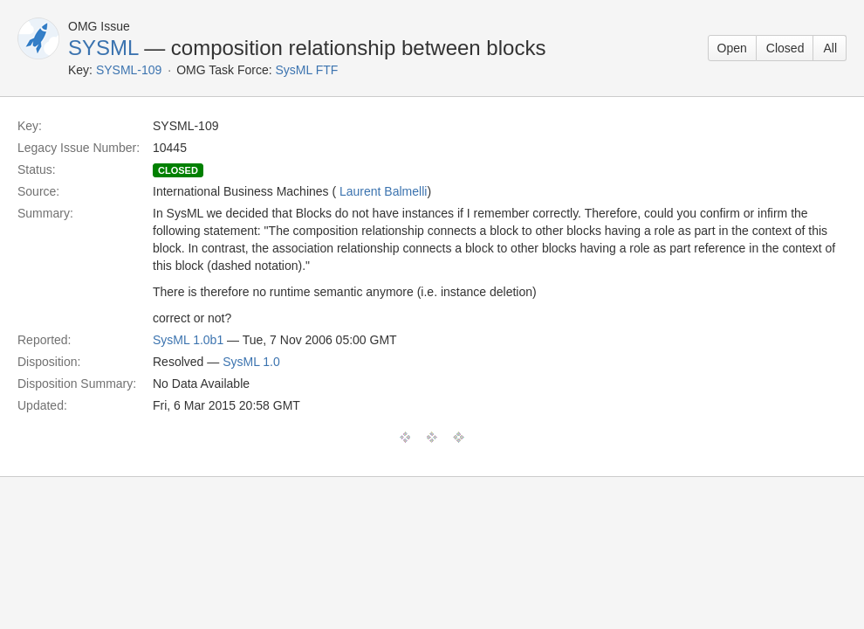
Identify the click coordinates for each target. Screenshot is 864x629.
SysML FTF (307, 70)
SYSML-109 (128, 70)
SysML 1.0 (251, 362)
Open (732, 48)
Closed (785, 48)
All (830, 48)
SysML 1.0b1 (188, 340)
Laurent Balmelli (383, 191)
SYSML (103, 47)
